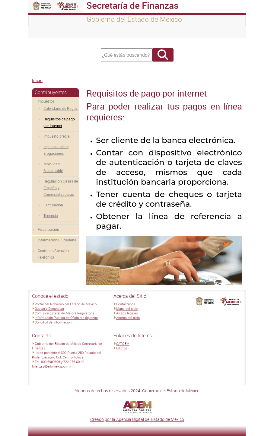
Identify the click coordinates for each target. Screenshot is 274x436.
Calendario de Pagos (60, 108)
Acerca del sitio (128, 317)
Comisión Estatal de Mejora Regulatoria (64, 313)
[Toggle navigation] (40, 32)
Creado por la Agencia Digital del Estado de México (137, 419)
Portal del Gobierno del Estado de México (66, 304)
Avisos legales (127, 313)
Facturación (53, 204)
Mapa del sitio (127, 308)
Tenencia (50, 215)
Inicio (37, 80)
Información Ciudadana (57, 239)
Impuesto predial (57, 136)
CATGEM (122, 343)
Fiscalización (48, 229)
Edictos (121, 348)
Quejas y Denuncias (49, 308)
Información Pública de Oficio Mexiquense (66, 317)
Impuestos (46, 101)
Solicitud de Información (53, 322)
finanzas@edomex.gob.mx (51, 366)
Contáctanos (125, 304)
